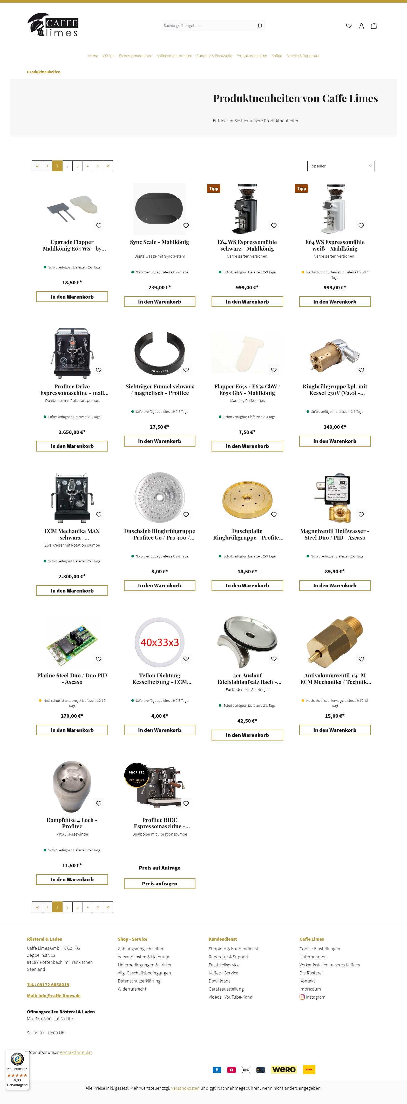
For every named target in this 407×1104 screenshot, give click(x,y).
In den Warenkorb (72, 296)
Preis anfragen (159, 883)
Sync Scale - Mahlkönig (159, 242)
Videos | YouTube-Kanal (231, 997)
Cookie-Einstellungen (320, 949)
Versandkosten (185, 1088)
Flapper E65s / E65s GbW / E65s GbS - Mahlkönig (247, 389)
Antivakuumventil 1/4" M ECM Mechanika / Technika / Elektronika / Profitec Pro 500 (335, 678)
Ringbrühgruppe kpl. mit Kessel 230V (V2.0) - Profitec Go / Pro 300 (335, 389)
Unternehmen (313, 957)
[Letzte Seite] (108, 165)
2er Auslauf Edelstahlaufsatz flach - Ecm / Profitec (247, 678)
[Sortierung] (341, 166)
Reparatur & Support (229, 957)
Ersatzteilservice (224, 965)
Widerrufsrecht (132, 989)
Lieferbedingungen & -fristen (145, 965)
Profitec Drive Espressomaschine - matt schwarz (72, 389)
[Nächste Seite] (98, 165)
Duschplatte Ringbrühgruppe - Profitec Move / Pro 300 (247, 534)
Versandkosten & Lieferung (143, 957)
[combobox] (207, 25)
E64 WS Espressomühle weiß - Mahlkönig (335, 245)
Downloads (219, 981)
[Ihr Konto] (361, 25)
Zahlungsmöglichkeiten (140, 949)
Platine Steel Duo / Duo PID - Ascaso (72, 678)
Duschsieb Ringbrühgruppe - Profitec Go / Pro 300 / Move (159, 534)
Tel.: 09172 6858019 (48, 984)
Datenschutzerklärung (139, 981)
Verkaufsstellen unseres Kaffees (330, 965)
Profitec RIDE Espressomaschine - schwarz (159, 823)
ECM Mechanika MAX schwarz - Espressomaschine (72, 534)
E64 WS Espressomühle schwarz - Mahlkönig (247, 245)
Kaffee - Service (223, 973)
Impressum (310, 989)
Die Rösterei (311, 973)
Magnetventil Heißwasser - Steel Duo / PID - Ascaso (335, 534)
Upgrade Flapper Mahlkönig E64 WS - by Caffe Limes (72, 245)
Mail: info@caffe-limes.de (53, 996)
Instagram (315, 997)
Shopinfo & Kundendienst (233, 949)
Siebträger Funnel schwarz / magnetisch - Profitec (160, 389)
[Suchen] (259, 25)
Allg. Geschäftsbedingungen (144, 973)
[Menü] (26, 1053)
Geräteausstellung (226, 989)
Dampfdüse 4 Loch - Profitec (72, 823)
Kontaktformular (76, 1052)
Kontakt (307, 981)
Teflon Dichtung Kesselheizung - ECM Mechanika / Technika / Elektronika (159, 678)
